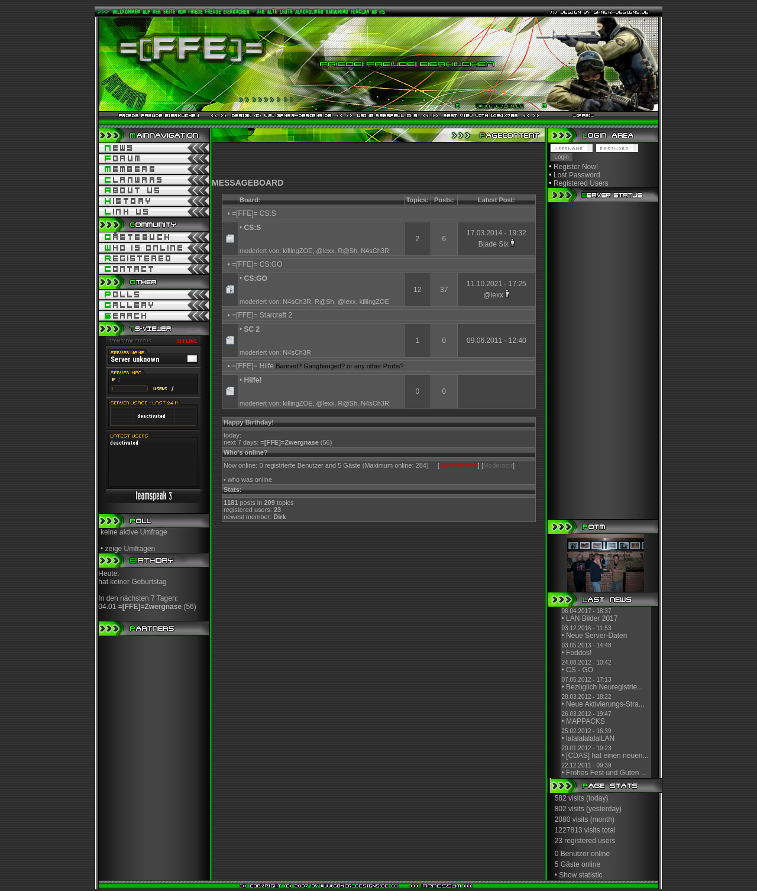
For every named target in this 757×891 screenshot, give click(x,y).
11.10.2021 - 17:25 (496, 284)
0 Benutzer (572, 854)
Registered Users (581, 183)
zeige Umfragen (130, 549)
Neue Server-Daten (596, 635)
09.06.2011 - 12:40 (496, 340)
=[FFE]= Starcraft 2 (262, 315)
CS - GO (579, 670)
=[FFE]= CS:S (254, 213)
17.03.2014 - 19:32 (496, 233)
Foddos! (578, 653)
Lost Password (577, 175)
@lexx (325, 250)
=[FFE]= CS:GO (257, 264)
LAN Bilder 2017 (591, 618)
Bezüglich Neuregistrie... (604, 687)
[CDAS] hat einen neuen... (607, 755)
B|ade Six (493, 244)
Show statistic (580, 875)
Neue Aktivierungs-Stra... (605, 704)
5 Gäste (567, 864)
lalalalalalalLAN (590, 738)
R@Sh (347, 250)
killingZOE (297, 250)
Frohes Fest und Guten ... (606, 773)
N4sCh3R (375, 250)
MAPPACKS (585, 721)
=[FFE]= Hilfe (253, 366)
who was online (250, 479)
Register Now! (576, 167)
